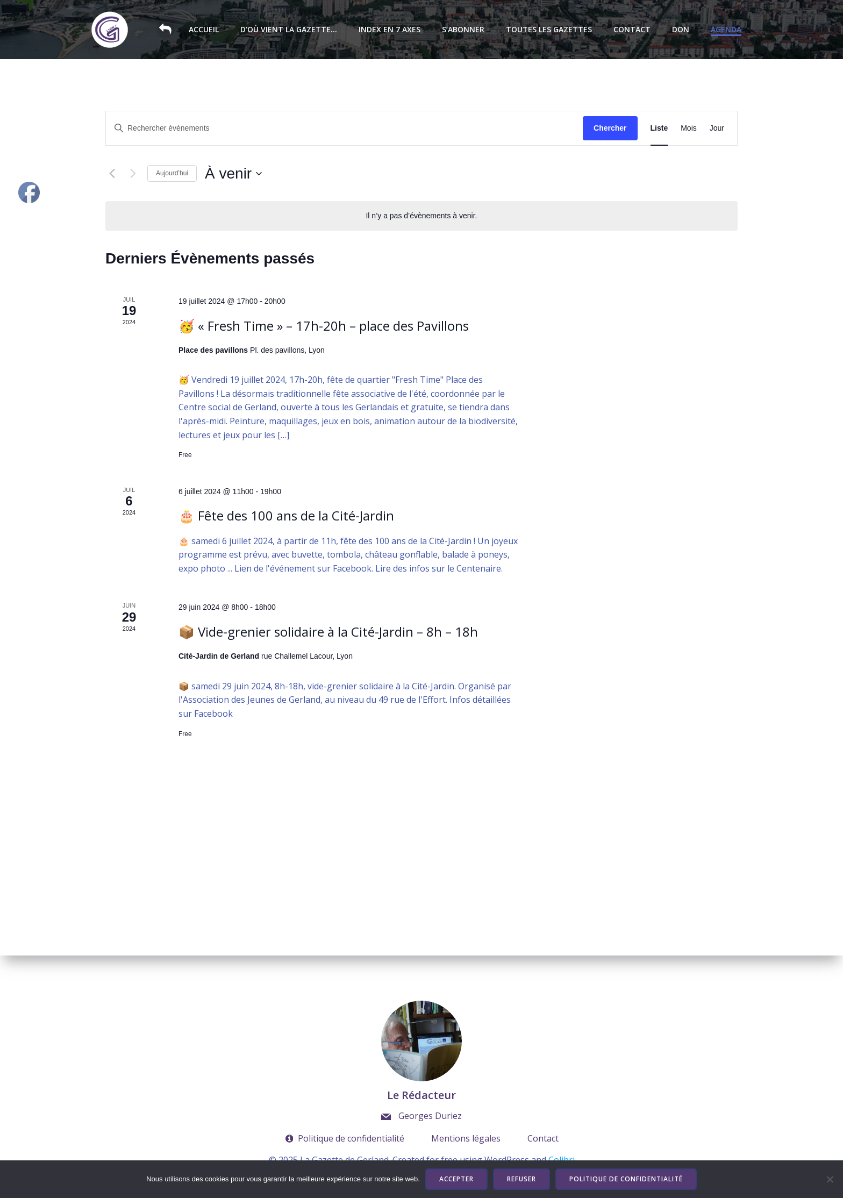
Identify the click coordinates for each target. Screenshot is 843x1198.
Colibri (561, 1160)
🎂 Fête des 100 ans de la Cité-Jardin (286, 515)
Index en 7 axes (390, 30)
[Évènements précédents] (111, 173)
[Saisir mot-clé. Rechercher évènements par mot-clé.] (344, 128)
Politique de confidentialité (626, 1178)
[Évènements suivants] (132, 173)
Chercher (610, 128)
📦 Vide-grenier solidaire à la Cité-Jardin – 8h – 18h (328, 631)
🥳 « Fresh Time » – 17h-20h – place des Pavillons (323, 325)
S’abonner (463, 30)
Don (681, 30)
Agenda (726, 30)
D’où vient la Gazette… (289, 30)
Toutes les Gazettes (549, 30)
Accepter (456, 1178)
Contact (632, 30)
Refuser (521, 1178)
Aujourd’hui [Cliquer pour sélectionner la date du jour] (172, 173)
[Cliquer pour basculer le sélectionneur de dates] (233, 173)
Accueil (204, 30)
